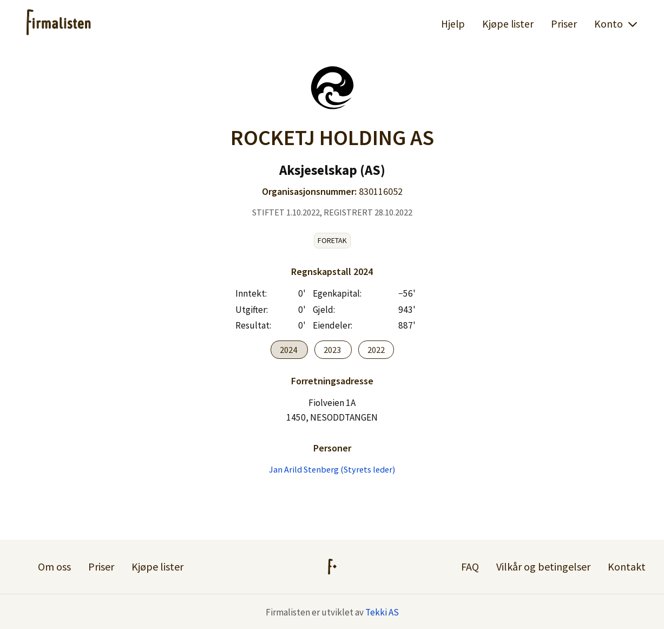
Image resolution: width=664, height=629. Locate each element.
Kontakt (627, 566)
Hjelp (453, 23)
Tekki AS (382, 612)
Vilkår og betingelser (543, 566)
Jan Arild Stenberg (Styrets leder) (332, 469)
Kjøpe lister (508, 23)
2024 (289, 349)
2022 (376, 349)
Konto (616, 23)
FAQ (470, 566)
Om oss (54, 566)
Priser (564, 23)
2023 (333, 349)
